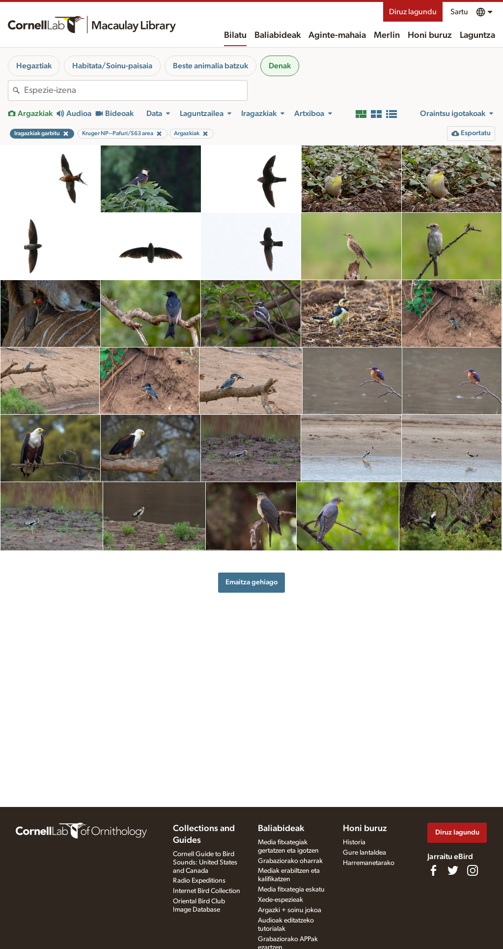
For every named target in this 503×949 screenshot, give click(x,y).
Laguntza (477, 35)
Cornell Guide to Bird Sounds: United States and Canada (205, 862)
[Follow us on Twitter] (453, 870)
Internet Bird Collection (206, 891)
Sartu (459, 12)
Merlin (387, 35)
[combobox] (135, 90)
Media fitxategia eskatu (291, 889)
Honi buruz (430, 35)
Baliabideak (277, 35)
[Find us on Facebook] (433, 870)
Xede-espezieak (280, 899)
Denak (280, 66)
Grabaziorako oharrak (290, 861)
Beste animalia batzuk (210, 66)
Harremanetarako (368, 863)
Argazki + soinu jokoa (289, 910)
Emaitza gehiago (251, 582)
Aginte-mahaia (337, 35)
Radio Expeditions (199, 880)
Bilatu (235, 35)
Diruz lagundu (413, 12)
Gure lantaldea (364, 852)
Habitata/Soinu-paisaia (112, 66)
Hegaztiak (34, 66)
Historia (354, 842)
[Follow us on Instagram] (472, 870)
